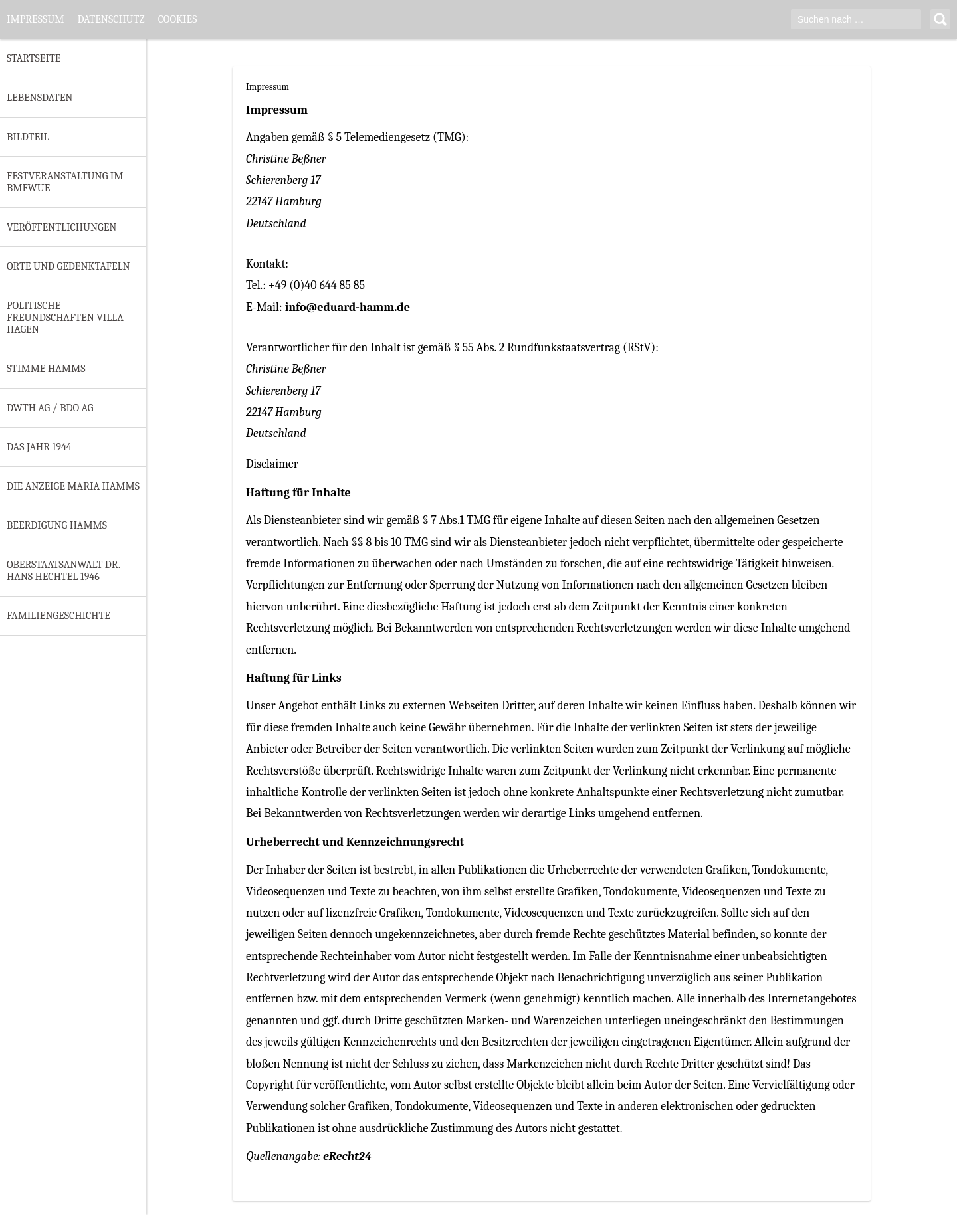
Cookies (177, 19)
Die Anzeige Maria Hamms (73, 486)
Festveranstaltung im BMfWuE (65, 182)
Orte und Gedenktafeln (68, 266)
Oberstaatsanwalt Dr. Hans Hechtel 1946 (63, 571)
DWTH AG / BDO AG (50, 408)
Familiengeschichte (58, 616)
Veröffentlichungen (61, 227)
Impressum (35, 19)
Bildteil (28, 137)
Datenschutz (110, 19)
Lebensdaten (39, 98)
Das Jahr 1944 (39, 447)
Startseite (33, 58)
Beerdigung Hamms (57, 525)
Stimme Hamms (46, 369)
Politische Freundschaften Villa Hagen (65, 317)
